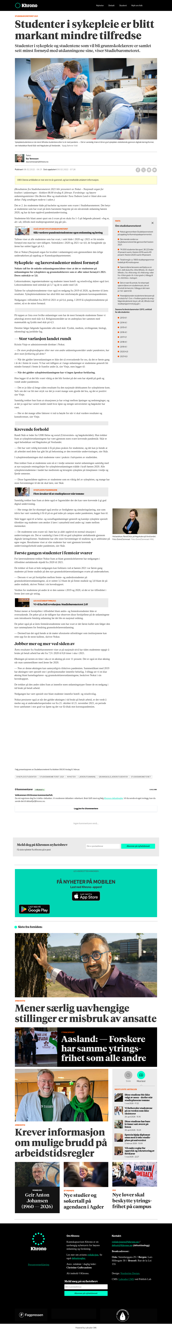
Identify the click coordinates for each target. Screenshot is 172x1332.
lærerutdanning (87, 777)
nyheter (71, 777)
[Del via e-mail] (154, 170)
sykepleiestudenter (26, 777)
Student (123, 6)
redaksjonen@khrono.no (125, 1241)
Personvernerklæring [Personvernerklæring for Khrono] (38, 1264)
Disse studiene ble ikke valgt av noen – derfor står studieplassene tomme (139, 1097)
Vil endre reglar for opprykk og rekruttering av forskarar (140, 1150)
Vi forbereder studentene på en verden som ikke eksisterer (138, 1110)
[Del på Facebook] (138, 170)
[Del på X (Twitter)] (143, 170)
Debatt (111, 6)
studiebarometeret (141, 777)
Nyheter (100, 6)
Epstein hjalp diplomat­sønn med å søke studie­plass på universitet (138, 1137)
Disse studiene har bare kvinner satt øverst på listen (137, 1124)
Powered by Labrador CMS (86, 1328)
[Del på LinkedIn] (149, 170)
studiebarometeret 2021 (52, 777)
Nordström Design (129, 1273)
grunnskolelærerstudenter (113, 777)
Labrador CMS (126, 1279)
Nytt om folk (137, 6)
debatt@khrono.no (122, 1245)
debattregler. (79, 1258)
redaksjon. (93, 1254)
